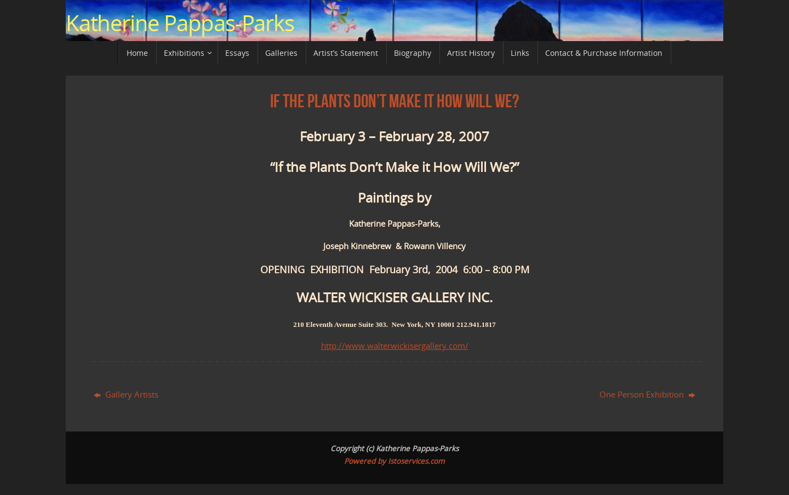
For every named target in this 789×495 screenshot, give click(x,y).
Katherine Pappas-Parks (180, 23)
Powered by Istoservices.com (394, 461)
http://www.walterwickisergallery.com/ (394, 345)
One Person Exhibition (647, 394)
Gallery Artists (126, 394)
